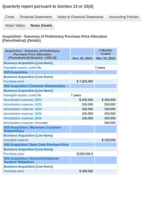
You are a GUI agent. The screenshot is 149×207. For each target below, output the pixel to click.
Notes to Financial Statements (80, 17)
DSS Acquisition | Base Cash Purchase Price (36, 144)
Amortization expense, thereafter (26, 122)
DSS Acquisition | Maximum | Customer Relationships (32, 129)
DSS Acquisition (16, 72)
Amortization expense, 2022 (23, 99)
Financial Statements (36, 17)
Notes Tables (15, 26)
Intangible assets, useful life (22, 67)
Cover (9, 17)
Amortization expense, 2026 (23, 118)
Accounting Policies (124, 17)
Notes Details (41, 26)
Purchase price (14, 81)
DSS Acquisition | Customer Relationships (34, 86)
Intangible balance (16, 140)
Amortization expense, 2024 (23, 109)
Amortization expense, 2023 (23, 104)
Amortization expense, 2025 (23, 113)
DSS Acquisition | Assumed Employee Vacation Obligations (31, 160)
